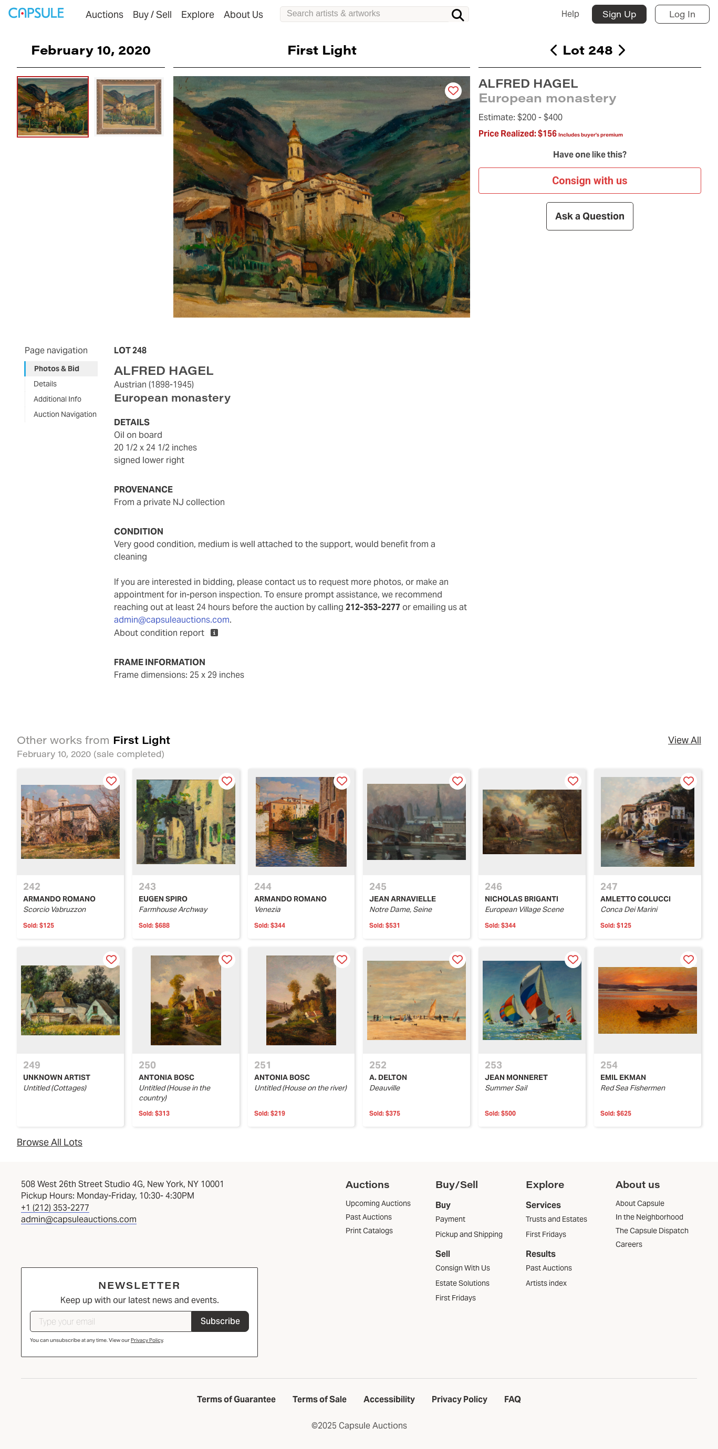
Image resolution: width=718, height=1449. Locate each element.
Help (570, 13)
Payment (450, 1219)
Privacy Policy (147, 1340)
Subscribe (220, 1321)
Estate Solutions (462, 1283)
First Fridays (455, 1298)
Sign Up (619, 13)
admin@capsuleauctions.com (172, 619)
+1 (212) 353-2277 (55, 1207)
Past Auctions (549, 1268)
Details (45, 383)
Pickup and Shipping (469, 1234)
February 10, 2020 (91, 49)
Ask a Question (590, 216)
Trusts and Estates (556, 1219)
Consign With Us (462, 1268)
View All (684, 740)
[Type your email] (111, 1321)
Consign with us (590, 180)
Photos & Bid (56, 368)
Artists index (546, 1283)
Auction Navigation (65, 414)
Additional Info (57, 399)
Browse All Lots (49, 1142)
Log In (682, 13)
